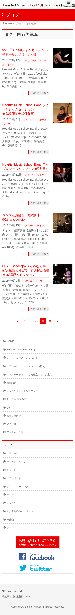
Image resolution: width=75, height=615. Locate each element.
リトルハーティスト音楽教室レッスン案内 (29, 374)
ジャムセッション (16, 461)
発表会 (10, 527)
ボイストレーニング (17, 486)
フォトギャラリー (16, 432)
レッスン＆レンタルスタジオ (22, 391)
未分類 (10, 519)
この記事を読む (38, 93)
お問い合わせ (14, 415)
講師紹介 (11, 382)
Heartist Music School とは (21, 349)
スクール (42, 119)
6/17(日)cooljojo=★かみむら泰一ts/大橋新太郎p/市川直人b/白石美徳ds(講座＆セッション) (25, 270)
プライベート (14, 478)
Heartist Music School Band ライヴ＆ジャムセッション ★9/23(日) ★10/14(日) (25, 109)
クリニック (30, 60)
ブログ (19, 23)
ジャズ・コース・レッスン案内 (23, 357)
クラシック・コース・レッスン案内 (26, 366)
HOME (8, 23)
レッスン (11, 503)
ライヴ (11, 64)
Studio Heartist (33, 606)
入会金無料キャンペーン (20, 511)
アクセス (11, 424)
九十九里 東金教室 (16, 399)
